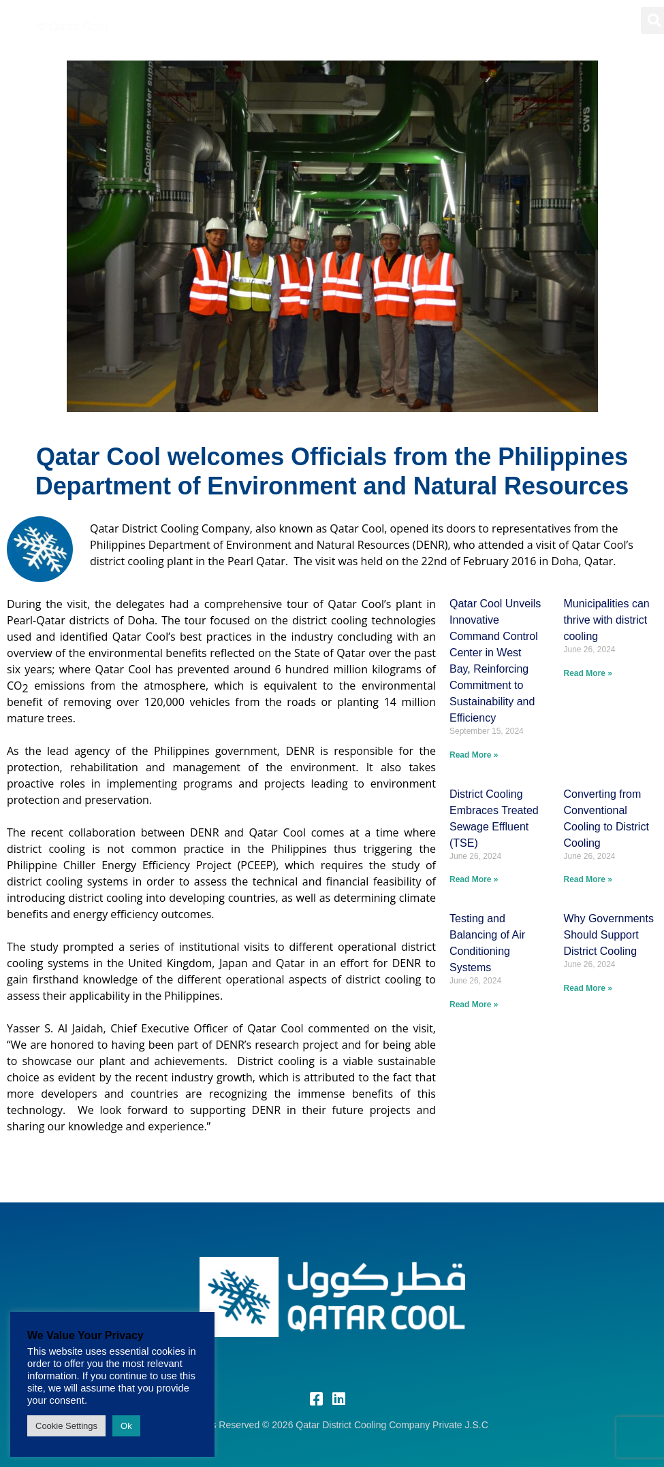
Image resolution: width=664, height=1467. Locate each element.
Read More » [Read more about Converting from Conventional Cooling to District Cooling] (587, 879)
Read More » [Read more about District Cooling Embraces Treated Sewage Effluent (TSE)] (473, 879)
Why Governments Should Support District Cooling (608, 935)
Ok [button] (126, 1426)
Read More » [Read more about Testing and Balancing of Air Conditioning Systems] (473, 1004)
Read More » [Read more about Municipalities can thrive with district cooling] (587, 673)
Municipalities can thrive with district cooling (606, 620)
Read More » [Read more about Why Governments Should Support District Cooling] (587, 988)
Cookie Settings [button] (66, 1426)
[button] (614, 20)
